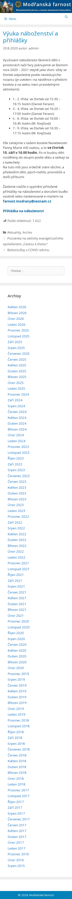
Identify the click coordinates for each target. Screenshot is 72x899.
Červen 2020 (17, 644)
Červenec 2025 (19, 353)
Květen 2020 (17, 650)
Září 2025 (15, 342)
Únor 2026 (16, 318)
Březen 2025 (17, 377)
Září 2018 (15, 737)
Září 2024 (15, 400)
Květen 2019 (17, 691)
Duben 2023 (17, 493)
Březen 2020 (17, 662)
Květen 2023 (17, 487)
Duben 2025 (17, 371)
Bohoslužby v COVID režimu (28, 250)
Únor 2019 (16, 708)
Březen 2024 (17, 429)
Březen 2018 (17, 772)
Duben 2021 (17, 604)
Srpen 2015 (16, 866)
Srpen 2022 (16, 528)
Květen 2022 (17, 534)
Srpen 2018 (16, 743)
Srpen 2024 (16, 406)
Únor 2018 (16, 778)
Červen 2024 (17, 412)
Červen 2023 (17, 481)
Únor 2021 (16, 615)
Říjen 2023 (16, 458)
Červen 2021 (17, 592)
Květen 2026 (17, 307)
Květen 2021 (17, 598)
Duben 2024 (17, 423)
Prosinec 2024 (18, 394)
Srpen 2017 (16, 813)
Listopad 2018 (19, 726)
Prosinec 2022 (18, 516)
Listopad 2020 (19, 627)
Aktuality (14, 232)
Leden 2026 (16, 324)
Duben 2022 (17, 540)
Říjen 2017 (16, 802)
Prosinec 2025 (18, 330)
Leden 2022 (16, 557)
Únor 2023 (16, 505)
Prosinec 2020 (18, 621)
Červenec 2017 (19, 819)
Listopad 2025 (19, 336)
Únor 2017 (16, 842)
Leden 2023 (16, 511)
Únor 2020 (16, 668)
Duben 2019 (17, 697)
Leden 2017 (16, 848)
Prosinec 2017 (18, 790)
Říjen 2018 (16, 732)
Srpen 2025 (16, 348)
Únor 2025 (16, 383)
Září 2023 (15, 464)
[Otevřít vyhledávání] (66, 17)
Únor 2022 (16, 551)
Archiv (27, 232)
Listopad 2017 (19, 796)
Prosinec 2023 (18, 446)
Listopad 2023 (19, 452)
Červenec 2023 (19, 476)
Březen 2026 (17, 313)
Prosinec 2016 (18, 854)
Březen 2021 (17, 609)
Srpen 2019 (16, 679)
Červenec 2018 (19, 749)
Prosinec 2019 (18, 674)
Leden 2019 (16, 714)
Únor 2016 (16, 860)
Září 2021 (15, 580)
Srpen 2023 (16, 470)
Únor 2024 (16, 435)
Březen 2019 (17, 703)
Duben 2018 (17, 767)
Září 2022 (15, 522)
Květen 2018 (17, 761)
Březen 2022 (17, 545)
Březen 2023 (17, 499)
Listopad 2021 (19, 569)
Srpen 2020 (16, 639)
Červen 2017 (17, 825)
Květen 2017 (17, 831)
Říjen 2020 (16, 633)
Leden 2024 (16, 441)
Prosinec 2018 (18, 720)
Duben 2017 (17, 836)
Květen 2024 (17, 417)
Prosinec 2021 (18, 563)
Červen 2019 (17, 685)
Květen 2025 (17, 365)
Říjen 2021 (16, 574)
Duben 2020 (17, 656)
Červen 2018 (17, 755)
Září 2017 (15, 807)
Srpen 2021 (16, 586)
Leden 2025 (16, 388)
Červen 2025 (17, 359)
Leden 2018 (16, 784)
